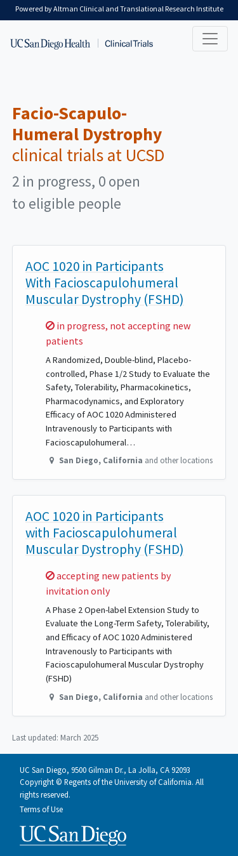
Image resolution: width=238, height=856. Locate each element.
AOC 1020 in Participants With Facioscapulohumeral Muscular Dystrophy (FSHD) (104, 283)
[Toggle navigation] (210, 38)
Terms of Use (41, 809)
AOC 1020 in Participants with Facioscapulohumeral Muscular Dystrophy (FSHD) (104, 533)
